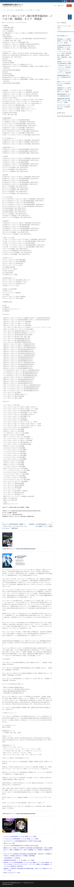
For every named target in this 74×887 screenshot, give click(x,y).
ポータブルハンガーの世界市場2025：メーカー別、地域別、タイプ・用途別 (21, 838)
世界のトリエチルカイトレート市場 (12, 872)
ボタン (69, 5)
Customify (31, 882)
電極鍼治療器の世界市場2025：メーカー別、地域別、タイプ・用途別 (63, 100)
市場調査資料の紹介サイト (13, 5)
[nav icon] (61, 5)
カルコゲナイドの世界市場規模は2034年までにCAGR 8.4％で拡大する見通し (21, 845)
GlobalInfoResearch (21, 22)
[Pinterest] (71, 1)
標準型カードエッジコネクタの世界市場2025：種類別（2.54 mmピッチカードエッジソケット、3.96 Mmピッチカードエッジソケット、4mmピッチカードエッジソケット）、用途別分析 (64, 67)
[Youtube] (66, 1)
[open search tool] (54, 5)
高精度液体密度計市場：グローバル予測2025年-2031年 (64, 77)
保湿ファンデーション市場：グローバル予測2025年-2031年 (63, 83)
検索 (69, 17)
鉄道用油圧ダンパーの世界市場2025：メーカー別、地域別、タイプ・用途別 (64, 89)
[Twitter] (64, 1)
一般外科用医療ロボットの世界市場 (12, 858)
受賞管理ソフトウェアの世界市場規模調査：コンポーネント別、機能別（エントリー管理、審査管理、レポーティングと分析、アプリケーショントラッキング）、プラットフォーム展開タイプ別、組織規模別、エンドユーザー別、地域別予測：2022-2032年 (28, 864)
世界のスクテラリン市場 (9, 843)
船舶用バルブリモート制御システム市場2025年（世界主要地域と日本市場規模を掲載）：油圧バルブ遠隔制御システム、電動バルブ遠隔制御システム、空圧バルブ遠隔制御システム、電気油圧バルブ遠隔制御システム (28, 849)
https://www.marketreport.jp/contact (26, 548)
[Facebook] (62, 1)
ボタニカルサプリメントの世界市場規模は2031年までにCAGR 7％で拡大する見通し (23, 841)
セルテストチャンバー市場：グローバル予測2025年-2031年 (63, 106)
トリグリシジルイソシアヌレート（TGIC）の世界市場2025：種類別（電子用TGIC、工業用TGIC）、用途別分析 (64, 55)
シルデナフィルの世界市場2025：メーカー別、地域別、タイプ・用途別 (20, 836)
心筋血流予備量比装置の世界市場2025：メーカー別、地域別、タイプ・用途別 (64, 47)
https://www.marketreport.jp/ (64, 116)
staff (4, 22)
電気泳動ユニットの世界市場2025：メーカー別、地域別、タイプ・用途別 (64, 41)
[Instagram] (69, 1)
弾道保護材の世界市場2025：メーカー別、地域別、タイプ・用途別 (19, 860)
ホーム (4, 10)
